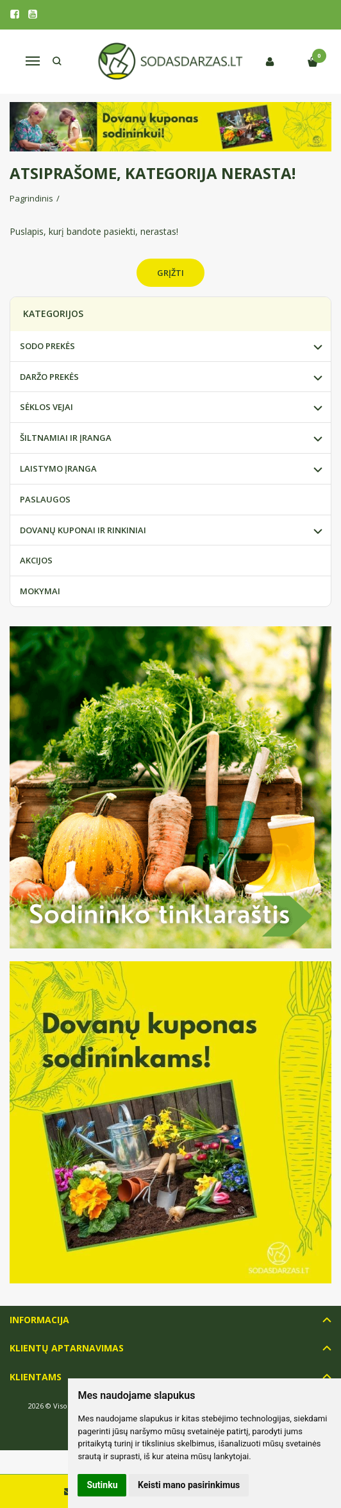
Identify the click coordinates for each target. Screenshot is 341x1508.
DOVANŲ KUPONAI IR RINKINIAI (83, 530)
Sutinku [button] (102, 1485)
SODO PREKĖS (47, 346)
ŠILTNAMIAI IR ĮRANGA (66, 437)
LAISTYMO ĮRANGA (58, 468)
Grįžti (170, 272)
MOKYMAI (40, 591)
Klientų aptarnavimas (67, 1348)
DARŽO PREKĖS (49, 376)
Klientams (36, 1377)
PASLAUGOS (45, 499)
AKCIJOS (36, 560)
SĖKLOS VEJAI (46, 407)
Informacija (39, 1320)
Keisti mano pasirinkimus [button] (189, 1485)
